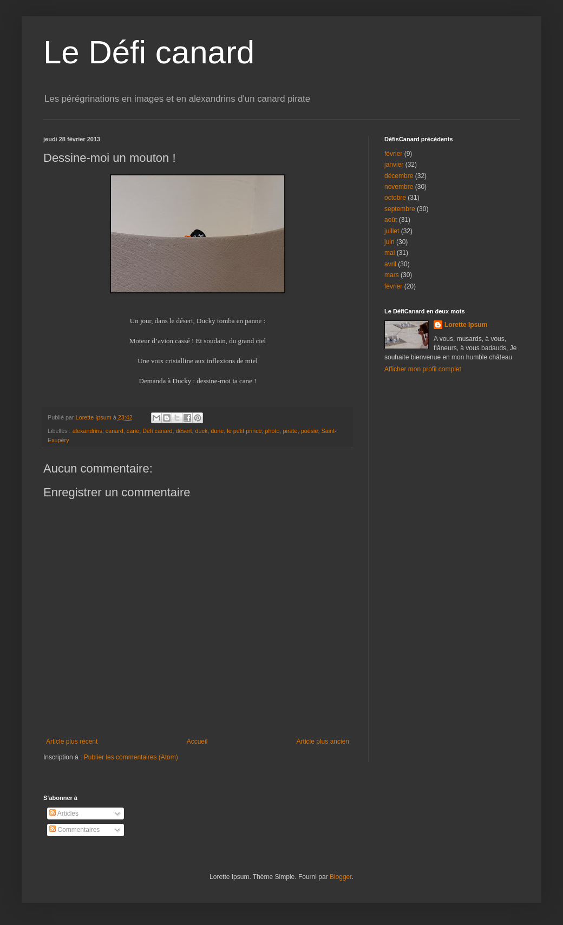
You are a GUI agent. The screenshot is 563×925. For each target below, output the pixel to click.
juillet (391, 231)
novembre (398, 187)
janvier (393, 164)
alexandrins (87, 431)
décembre (398, 176)
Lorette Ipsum (465, 325)
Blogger (341, 877)
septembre (399, 209)
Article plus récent (71, 741)
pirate (290, 431)
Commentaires (74, 830)
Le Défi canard (148, 52)
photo (272, 431)
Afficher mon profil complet (422, 369)
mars (391, 275)
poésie (309, 431)
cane (133, 431)
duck (201, 431)
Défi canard (157, 431)
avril (390, 264)
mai (389, 253)
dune (217, 431)
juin (389, 242)
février (393, 154)
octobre (395, 197)
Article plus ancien (323, 741)
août (390, 220)
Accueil (197, 741)
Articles (63, 813)
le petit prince (244, 431)
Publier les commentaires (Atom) (131, 757)
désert (184, 431)
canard (114, 431)
